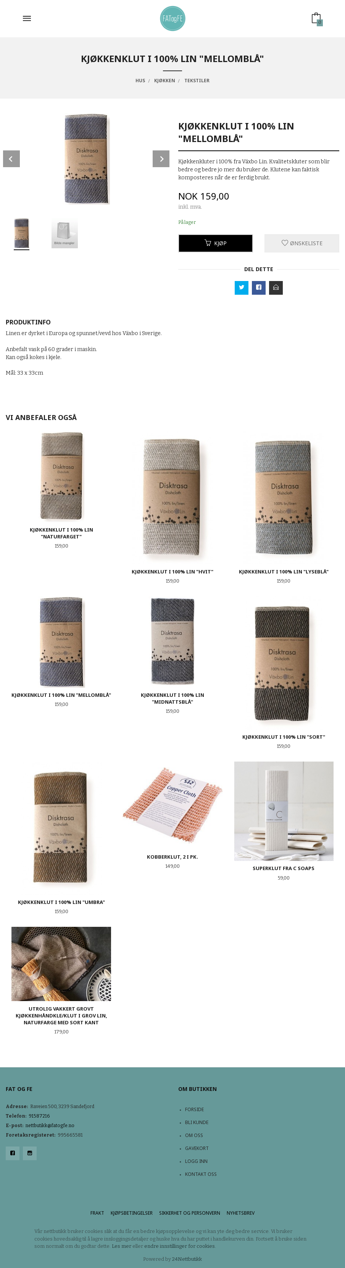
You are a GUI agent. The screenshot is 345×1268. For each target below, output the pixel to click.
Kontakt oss (201, 1174)
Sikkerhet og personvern (189, 1213)
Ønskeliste (302, 243)
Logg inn (196, 1161)
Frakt (97, 1213)
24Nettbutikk (187, 1259)
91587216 (39, 1116)
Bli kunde (196, 1122)
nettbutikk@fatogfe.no (50, 1125)
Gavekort (197, 1148)
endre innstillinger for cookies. (180, 1246)
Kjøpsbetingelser (132, 1213)
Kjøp (216, 243)
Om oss (194, 1135)
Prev (11, 158)
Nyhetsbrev (241, 1213)
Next (161, 158)
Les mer (121, 1246)
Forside (194, 1109)
